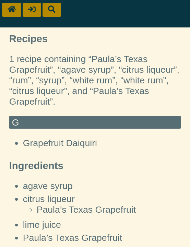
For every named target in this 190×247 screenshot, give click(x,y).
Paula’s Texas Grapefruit (86, 209)
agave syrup (48, 186)
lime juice (42, 225)
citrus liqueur (49, 199)
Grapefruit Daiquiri (60, 143)
